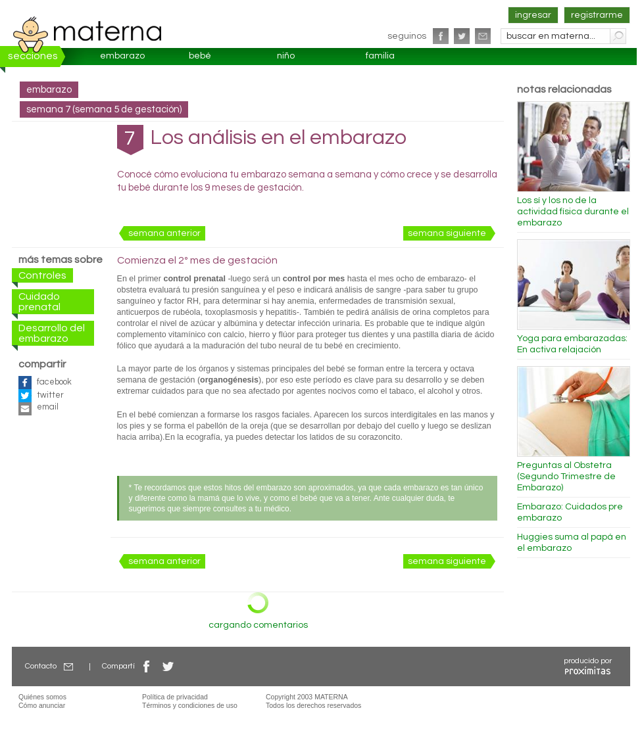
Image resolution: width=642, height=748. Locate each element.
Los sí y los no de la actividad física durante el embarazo (573, 211)
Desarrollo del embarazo (51, 333)
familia (380, 55)
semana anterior (164, 233)
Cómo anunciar (41, 705)
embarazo (122, 55)
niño (286, 55)
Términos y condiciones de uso (189, 705)
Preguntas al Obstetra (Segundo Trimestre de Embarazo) (566, 476)
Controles (42, 275)
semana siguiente (447, 233)
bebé (200, 55)
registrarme (597, 15)
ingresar (533, 15)
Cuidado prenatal (39, 301)
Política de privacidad (175, 697)
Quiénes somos (42, 697)
